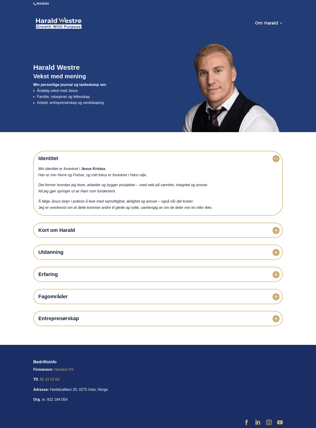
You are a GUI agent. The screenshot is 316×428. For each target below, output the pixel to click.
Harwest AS (64, 369)
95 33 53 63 (49, 379)
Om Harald (266, 23)
